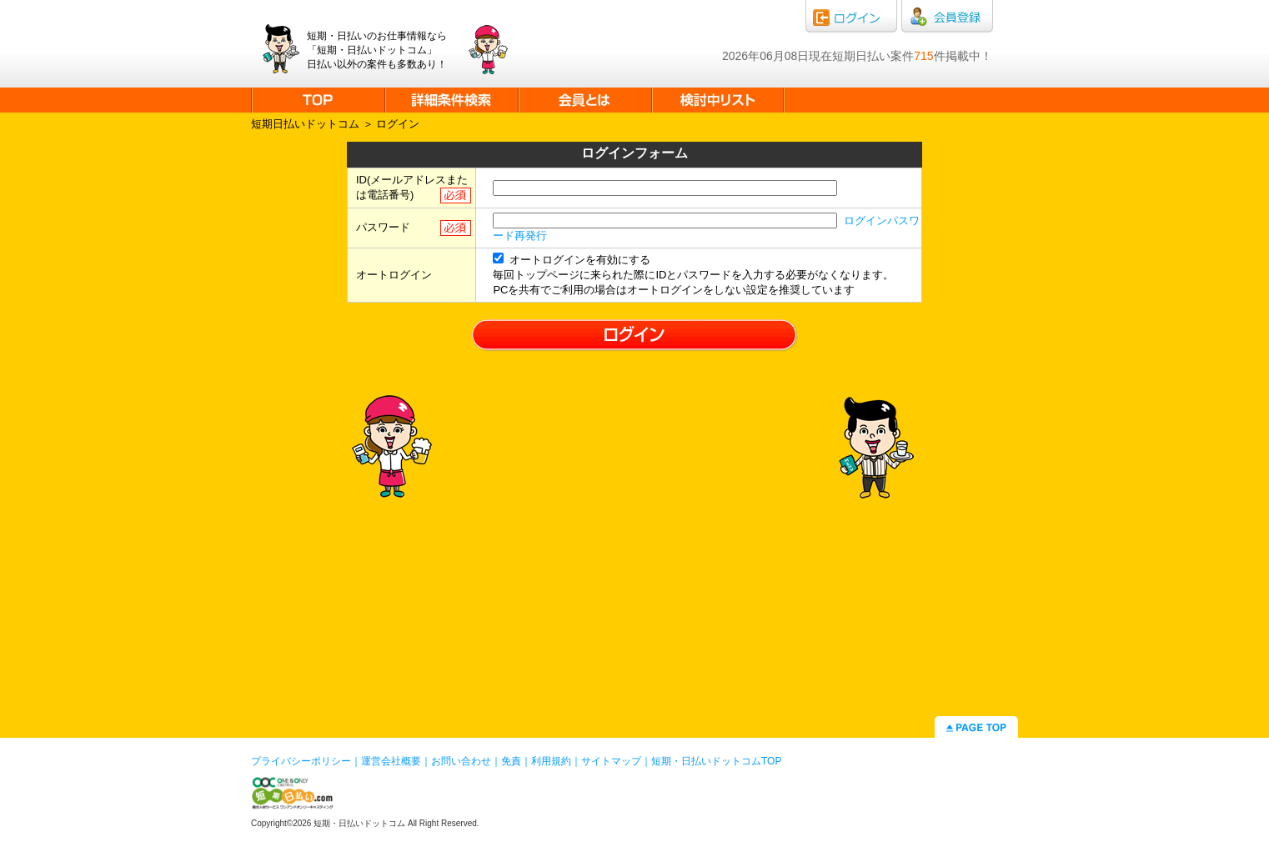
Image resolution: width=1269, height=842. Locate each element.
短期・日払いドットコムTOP (716, 761)
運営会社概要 (391, 761)
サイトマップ (611, 761)
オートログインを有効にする (571, 259)
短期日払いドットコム (305, 124)
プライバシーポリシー (301, 761)
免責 (511, 761)
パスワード (383, 227)
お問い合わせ (461, 761)
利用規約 (551, 761)
